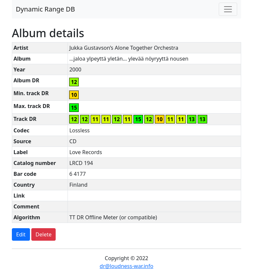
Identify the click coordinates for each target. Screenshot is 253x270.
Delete (44, 234)
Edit (21, 234)
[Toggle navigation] (228, 9)
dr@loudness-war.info (127, 266)
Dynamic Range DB (45, 9)
